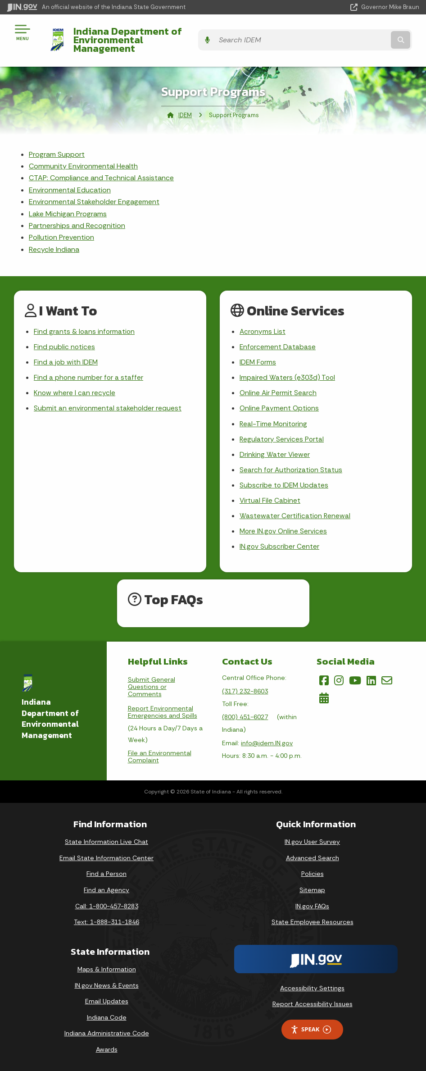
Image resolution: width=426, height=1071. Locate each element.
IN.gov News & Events (107, 984)
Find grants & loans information (85, 323)
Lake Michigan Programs (68, 205)
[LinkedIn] (371, 679)
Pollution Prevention (61, 228)
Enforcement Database (278, 339)
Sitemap (312, 888)
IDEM (185, 106)
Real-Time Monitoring (274, 418)
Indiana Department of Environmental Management (155, 35)
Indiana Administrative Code (106, 1032)
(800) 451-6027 (245, 716)
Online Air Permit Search (278, 387)
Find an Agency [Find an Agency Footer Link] (106, 888)
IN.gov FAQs (312, 905)
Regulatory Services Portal (282, 434)
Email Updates (106, 1000)
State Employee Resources (312, 921)
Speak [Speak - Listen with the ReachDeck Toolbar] (310, 1028)
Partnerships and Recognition (77, 217)
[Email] (386, 679)
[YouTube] (355, 679)
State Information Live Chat (106, 841)
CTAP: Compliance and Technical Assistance (101, 169)
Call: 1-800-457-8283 (106, 905)
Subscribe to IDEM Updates (285, 482)
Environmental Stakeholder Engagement (94, 193)
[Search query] (358, 36)
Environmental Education (70, 181)
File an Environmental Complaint (159, 755)
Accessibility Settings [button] (312, 987)
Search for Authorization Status (292, 466)
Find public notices (64, 339)
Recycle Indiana (54, 241)
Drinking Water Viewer (275, 450)
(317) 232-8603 (245, 690)
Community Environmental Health (83, 157)
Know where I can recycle (75, 387)
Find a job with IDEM (66, 355)
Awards (107, 1048)
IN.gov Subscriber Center (280, 545)
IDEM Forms (258, 355)
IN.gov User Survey (312, 841)
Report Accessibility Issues (312, 1003)
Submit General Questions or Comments (151, 686)
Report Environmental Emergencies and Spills (162, 711)
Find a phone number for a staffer (89, 370)
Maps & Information (106, 968)
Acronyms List (263, 323)
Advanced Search (312, 856)
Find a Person (106, 873)
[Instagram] (339, 679)
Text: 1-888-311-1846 (106, 921)
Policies (312, 873)
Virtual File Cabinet (270, 497)
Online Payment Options (280, 402)
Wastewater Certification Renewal (295, 513)
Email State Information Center (106, 856)
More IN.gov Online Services (284, 529)
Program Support (57, 145)
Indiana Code (107, 1016)
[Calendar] (324, 696)
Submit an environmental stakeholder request (108, 402)
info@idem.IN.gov (267, 742)
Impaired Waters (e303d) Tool (288, 370)
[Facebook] (324, 679)
